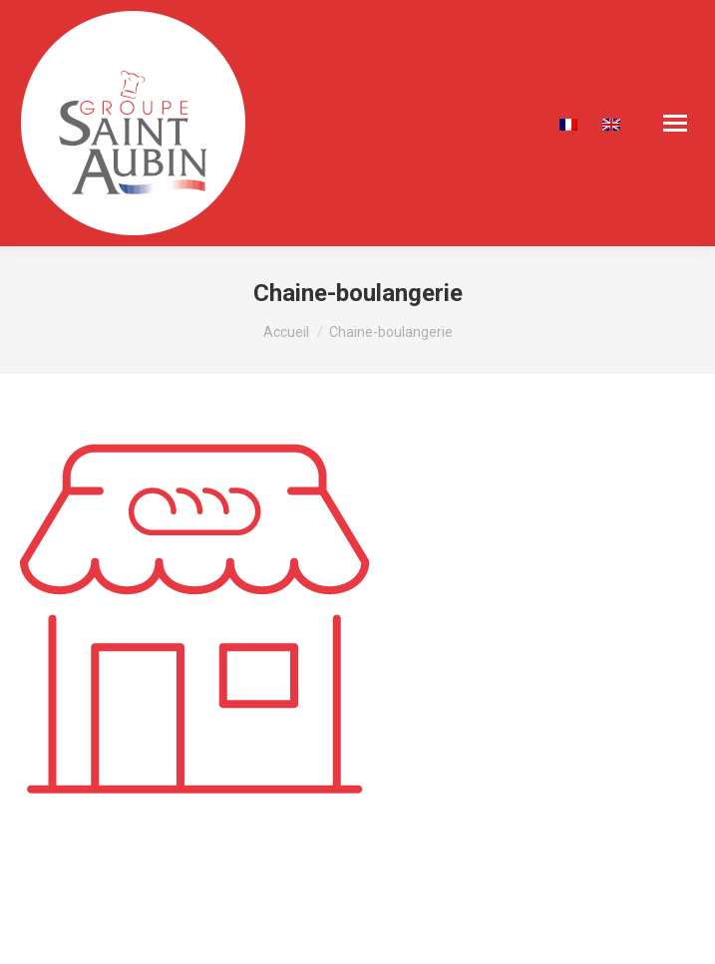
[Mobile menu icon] (675, 123)
